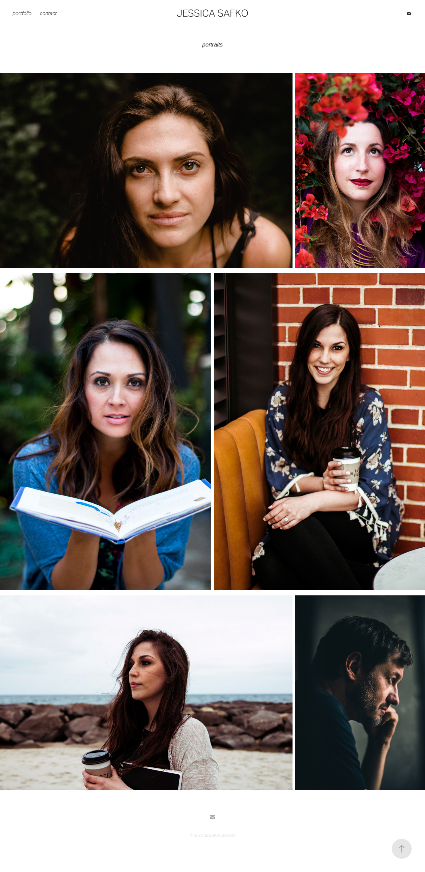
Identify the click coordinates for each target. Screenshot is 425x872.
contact (48, 13)
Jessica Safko (212, 13)
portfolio (22, 13)
